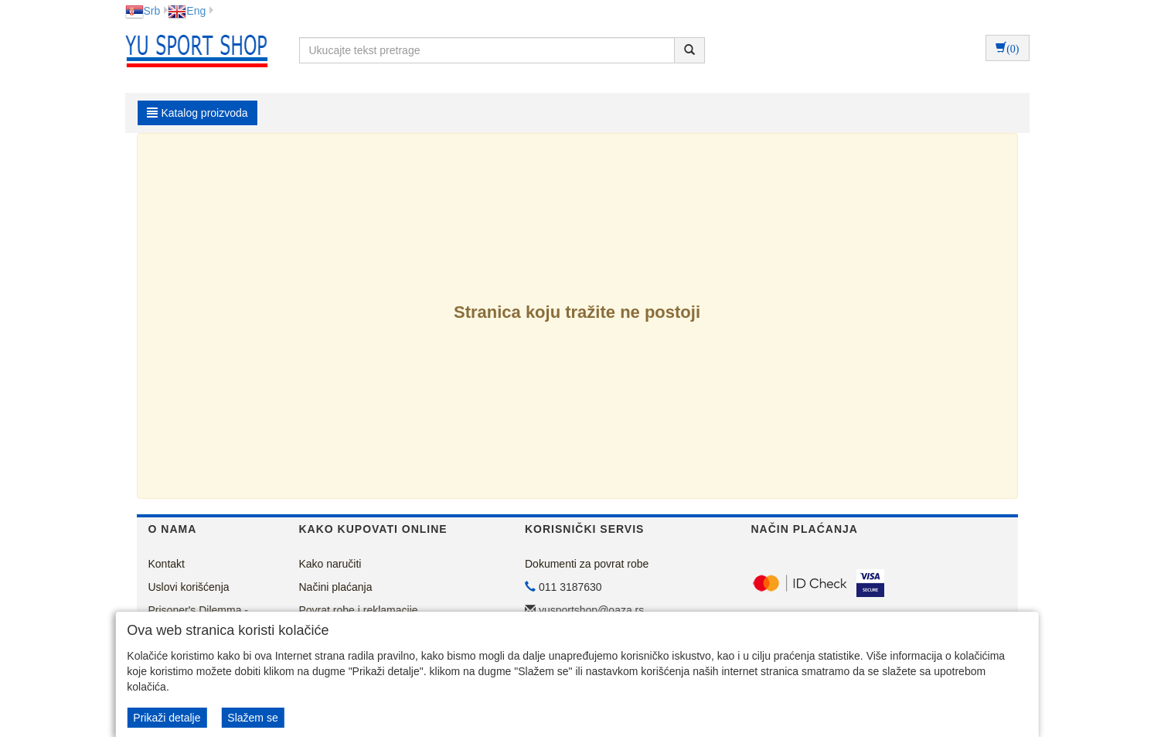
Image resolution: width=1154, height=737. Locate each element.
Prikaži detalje (166, 717)
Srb (143, 11)
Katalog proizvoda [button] (197, 113)
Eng (187, 11)
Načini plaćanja (336, 587)
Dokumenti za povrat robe (586, 564)
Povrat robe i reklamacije (358, 610)
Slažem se (252, 717)
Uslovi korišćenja (189, 587)
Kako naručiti (330, 564)
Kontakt (166, 564)
